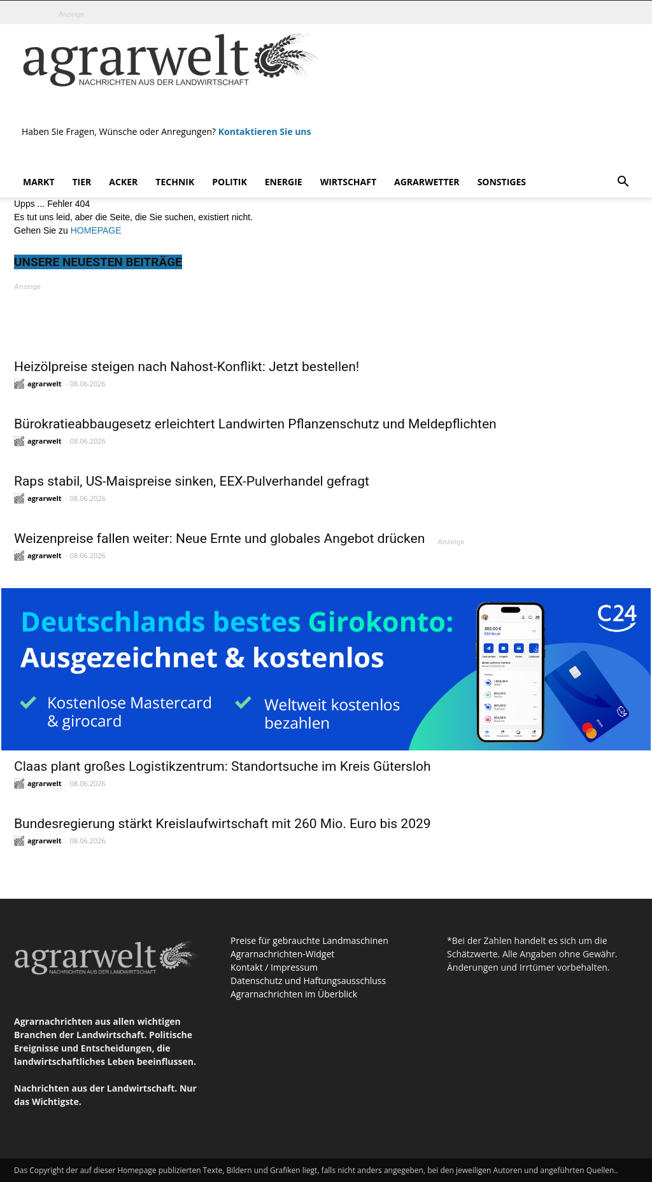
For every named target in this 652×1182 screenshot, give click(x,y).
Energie (283, 182)
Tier (82, 182)
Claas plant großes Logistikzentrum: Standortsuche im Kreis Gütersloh (222, 766)
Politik (229, 182)
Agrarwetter (427, 182)
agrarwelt (44, 383)
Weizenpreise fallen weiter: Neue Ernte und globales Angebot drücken (219, 538)
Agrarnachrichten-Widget (282, 954)
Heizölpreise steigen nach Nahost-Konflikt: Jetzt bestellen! (186, 366)
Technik (174, 182)
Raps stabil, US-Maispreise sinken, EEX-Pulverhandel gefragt (191, 481)
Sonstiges (502, 182)
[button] (622, 183)
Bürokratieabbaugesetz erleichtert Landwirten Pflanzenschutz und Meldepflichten (255, 424)
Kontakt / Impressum (274, 967)
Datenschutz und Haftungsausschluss (308, 980)
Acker (123, 182)
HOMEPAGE (96, 230)
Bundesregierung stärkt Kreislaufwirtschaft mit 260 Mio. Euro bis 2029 (222, 823)
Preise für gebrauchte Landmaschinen (309, 940)
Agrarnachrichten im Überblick (293, 994)
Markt (39, 182)
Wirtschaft (348, 182)
